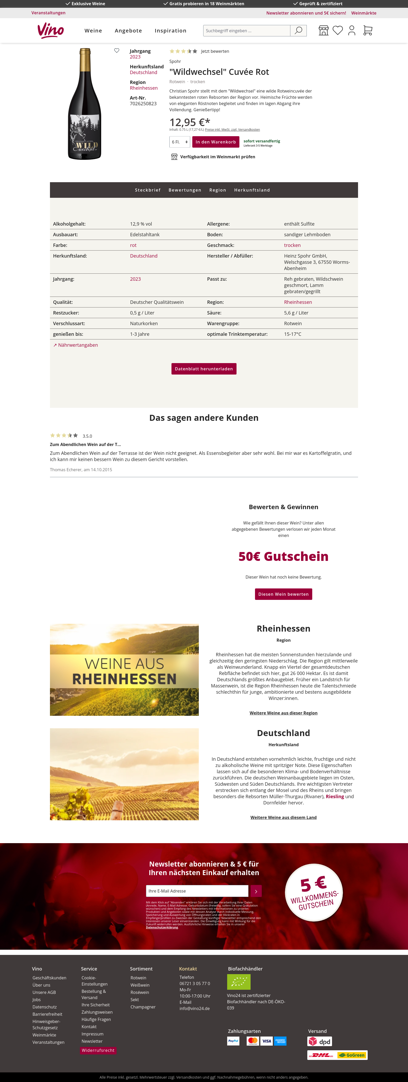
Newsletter (92, 1041)
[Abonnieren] (256, 891)
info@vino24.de (195, 1008)
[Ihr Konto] (351, 30)
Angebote (128, 30)
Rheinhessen (144, 88)
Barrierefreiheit (47, 1014)
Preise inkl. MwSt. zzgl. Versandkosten (232, 129)
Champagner (143, 1007)
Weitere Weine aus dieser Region (284, 713)
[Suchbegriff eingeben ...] (246, 30)
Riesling (335, 796)
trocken (292, 245)
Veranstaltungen (48, 13)
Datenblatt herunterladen (204, 369)
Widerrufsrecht (98, 1050)
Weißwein (140, 985)
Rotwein (138, 978)
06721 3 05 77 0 (195, 983)
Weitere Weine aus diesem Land (284, 817)
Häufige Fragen (96, 1019)
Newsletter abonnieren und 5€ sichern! (306, 13)
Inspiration (171, 30)
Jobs (37, 999)
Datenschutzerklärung (162, 927)
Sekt (135, 999)
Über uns (41, 985)
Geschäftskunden (49, 978)
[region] (85, 104)
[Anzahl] (179, 142)
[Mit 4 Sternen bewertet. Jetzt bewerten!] (200, 51)
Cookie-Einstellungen (94, 981)
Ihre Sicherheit (95, 1005)
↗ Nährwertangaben (75, 345)
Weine (93, 30)
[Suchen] (298, 30)
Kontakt (89, 1026)
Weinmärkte (364, 13)
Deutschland (143, 72)
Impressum (92, 1034)
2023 (135, 57)
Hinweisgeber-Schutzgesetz (46, 1025)
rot (133, 245)
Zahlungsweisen (97, 1012)
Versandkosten (188, 1077)
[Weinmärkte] (323, 30)
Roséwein (140, 992)
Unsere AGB (44, 992)
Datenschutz (45, 1007)
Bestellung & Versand (93, 994)
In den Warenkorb (216, 142)
